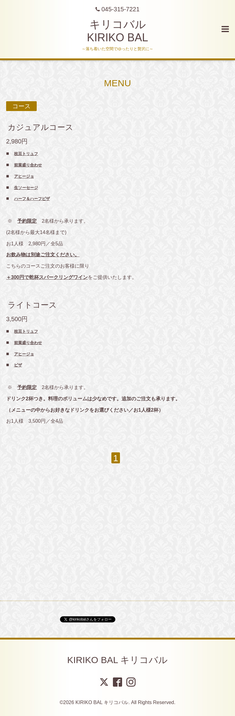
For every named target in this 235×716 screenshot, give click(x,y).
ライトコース (32, 305)
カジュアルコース (40, 127)
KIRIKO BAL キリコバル (117, 660)
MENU (117, 83)
